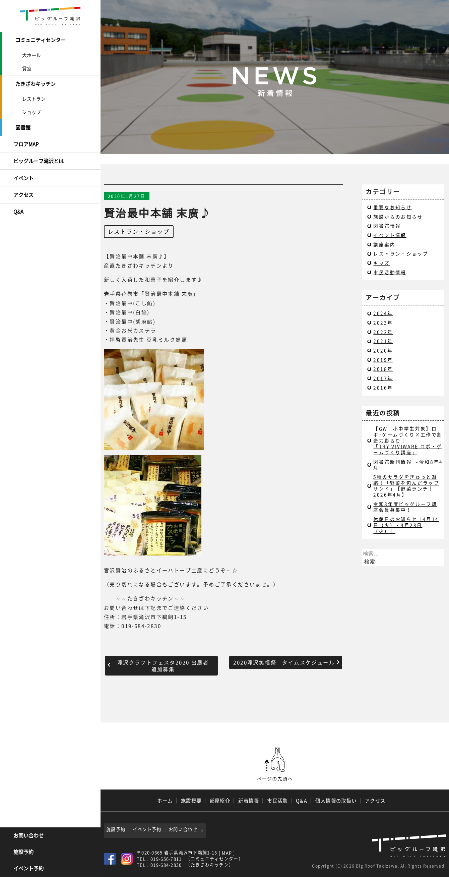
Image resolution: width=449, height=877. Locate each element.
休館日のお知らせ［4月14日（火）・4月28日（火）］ (406, 525)
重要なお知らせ (392, 207)
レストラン (34, 98)
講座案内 (384, 244)
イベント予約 (28, 868)
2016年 (383, 387)
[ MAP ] (227, 852)
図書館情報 (387, 225)
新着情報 (248, 800)
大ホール (31, 54)
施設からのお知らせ (398, 216)
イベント (23, 176)
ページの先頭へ (275, 764)
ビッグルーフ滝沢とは (38, 160)
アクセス (23, 193)
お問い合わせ (28, 835)
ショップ (31, 111)
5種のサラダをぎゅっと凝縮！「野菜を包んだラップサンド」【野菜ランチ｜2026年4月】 (406, 485)
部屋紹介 (220, 800)
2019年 (383, 359)
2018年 (383, 368)
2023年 (383, 322)
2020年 (383, 350)
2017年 (383, 378)
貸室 (26, 68)
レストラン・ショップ (139, 231)
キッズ (381, 262)
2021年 (383, 341)
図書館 (22, 126)
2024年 (383, 313)
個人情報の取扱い (336, 800)
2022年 (383, 332)
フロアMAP (26, 143)
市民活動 (277, 800)
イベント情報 (389, 235)
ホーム (165, 800)
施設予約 (23, 852)
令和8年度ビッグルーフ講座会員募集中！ (405, 507)
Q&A (18, 209)
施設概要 (191, 800)
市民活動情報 (389, 272)
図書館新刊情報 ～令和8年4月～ (408, 464)
